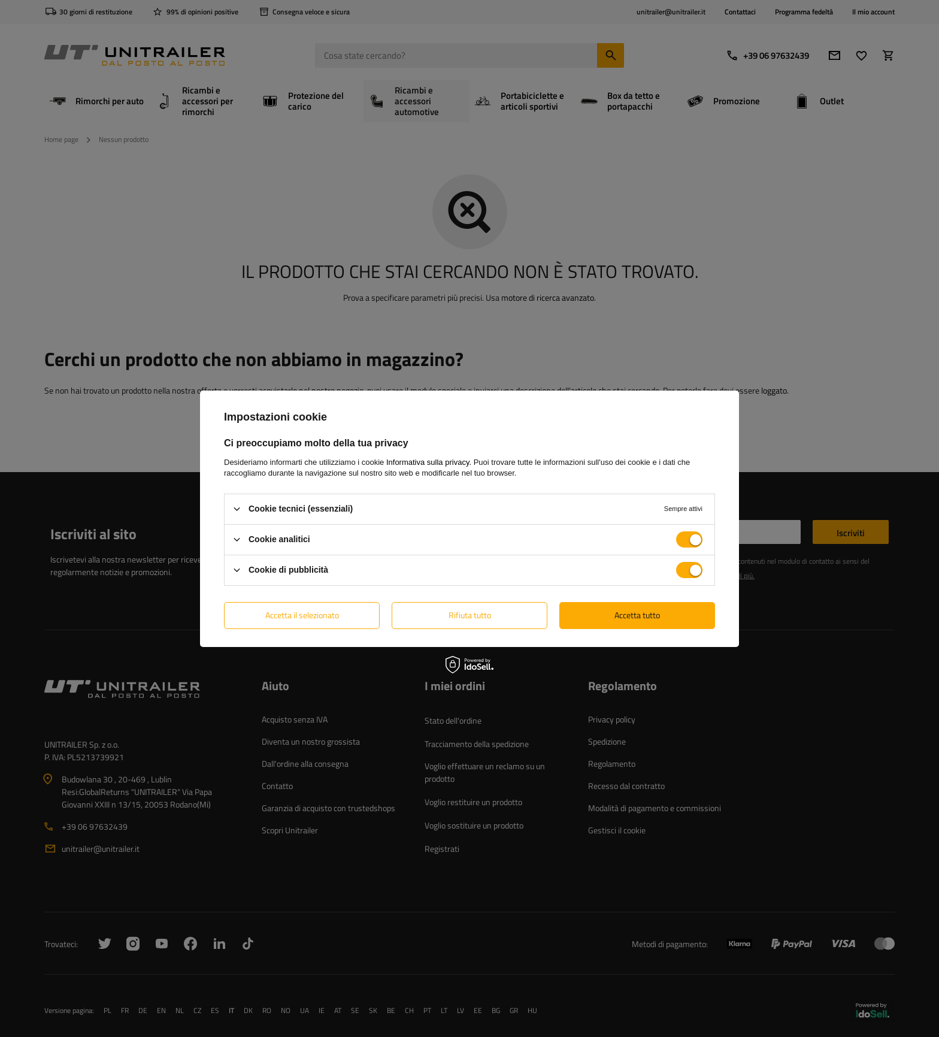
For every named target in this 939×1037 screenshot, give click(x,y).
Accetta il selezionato (302, 615)
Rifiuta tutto (470, 615)
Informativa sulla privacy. (428, 461)
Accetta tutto (637, 615)
